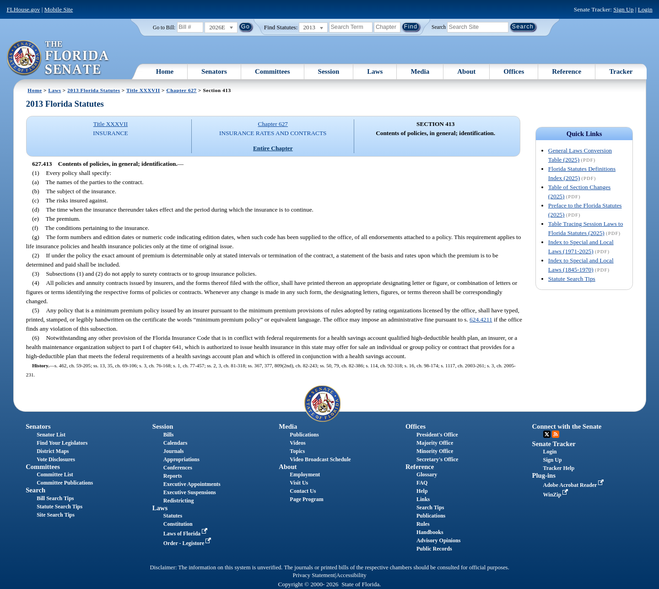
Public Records (434, 548)
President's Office (437, 434)
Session (329, 71)
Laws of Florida (186, 533)
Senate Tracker (554, 443)
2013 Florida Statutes (93, 90)
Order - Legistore (188, 543)
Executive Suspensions (189, 492)
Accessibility (351, 575)
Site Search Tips (56, 515)
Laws (375, 71)
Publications (304, 434)
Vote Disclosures (56, 459)
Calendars (175, 443)
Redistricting (178, 500)
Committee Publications (65, 483)
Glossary (426, 474)
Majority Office (434, 443)
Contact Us (303, 491)
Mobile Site (58, 9)
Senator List (51, 434)
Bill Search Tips (55, 498)
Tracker (620, 71)
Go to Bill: (164, 27)
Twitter (547, 434)
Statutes (172, 516)
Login (645, 9)
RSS (555, 434)
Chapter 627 (181, 90)
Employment (305, 474)
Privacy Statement (313, 575)
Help (422, 491)
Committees (272, 71)
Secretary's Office (437, 459)
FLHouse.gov (23, 9)
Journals (173, 451)
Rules (423, 524)
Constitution (178, 524)
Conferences (177, 467)
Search (439, 26)
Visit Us (299, 483)
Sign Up (623, 9)
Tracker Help (559, 468)
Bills (168, 434)
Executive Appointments (192, 484)
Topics (297, 451)
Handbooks (429, 532)
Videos (297, 443)
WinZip (556, 494)
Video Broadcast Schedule (320, 459)
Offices (513, 71)
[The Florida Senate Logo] (58, 58)
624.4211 (481, 319)
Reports (172, 476)
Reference (566, 71)
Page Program (306, 499)
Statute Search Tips (571, 278)
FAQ (421, 483)
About (466, 71)
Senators (214, 71)
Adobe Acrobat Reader (574, 485)
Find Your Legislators (62, 443)
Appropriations (181, 459)
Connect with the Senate (567, 426)
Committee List (55, 474)
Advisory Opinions (438, 540)
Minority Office (434, 451)
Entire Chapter (273, 148)
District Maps (53, 451)
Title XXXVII (143, 90)
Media (420, 71)
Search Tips (430, 507)
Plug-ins (544, 475)
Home (164, 71)
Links (423, 499)
